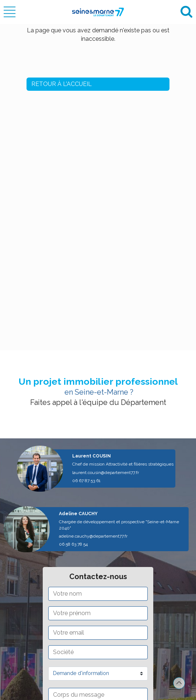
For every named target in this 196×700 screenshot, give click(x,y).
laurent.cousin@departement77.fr (105, 472)
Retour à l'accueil (61, 83)
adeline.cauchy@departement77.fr (93, 536)
